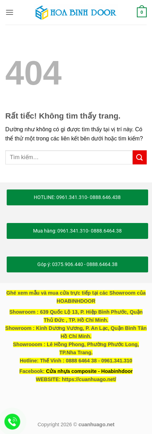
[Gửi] (140, 157)
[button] (9, 12)
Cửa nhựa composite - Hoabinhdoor (89, 371)
